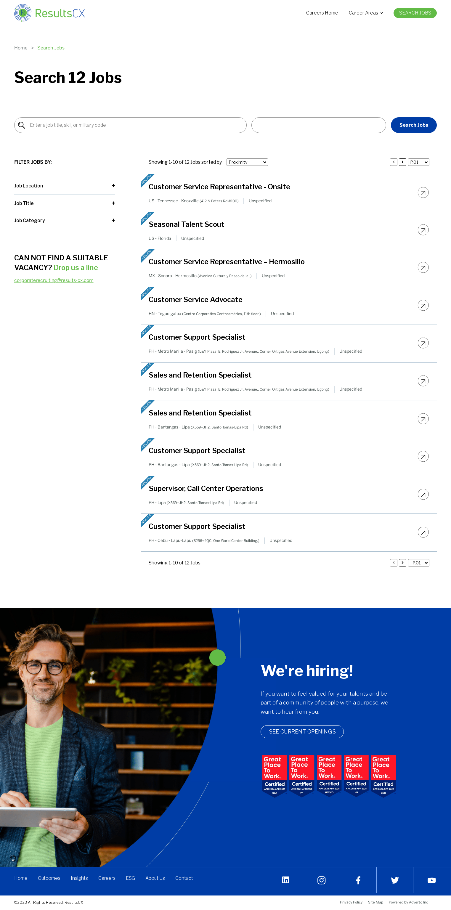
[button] (319, 125)
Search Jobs (415, 13)
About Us (156, 880)
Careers (107, 880)
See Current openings (307, 732)
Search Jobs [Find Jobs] (413, 125)
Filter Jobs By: (33, 162)
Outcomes (49, 880)
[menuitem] (322, 13)
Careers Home (322, 13)
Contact (185, 880)
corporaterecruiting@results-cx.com (54, 280)
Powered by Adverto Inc (408, 902)
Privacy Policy (351, 902)
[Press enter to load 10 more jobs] (402, 162)
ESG (131, 880)
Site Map (375, 902)
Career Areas (366, 13)
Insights (79, 880)
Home (21, 48)
